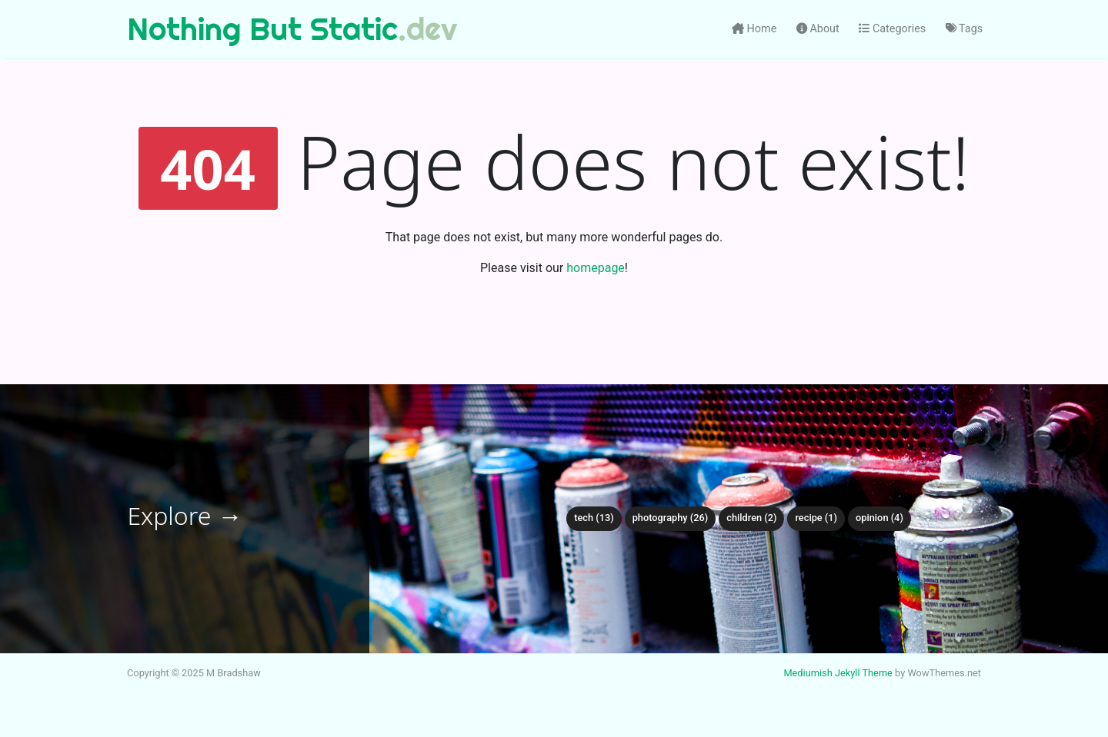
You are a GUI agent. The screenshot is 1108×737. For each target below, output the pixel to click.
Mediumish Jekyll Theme (838, 673)
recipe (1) (816, 517)
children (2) (751, 517)
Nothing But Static (262, 29)
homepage (595, 268)
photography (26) (670, 517)
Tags (964, 28)
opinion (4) (879, 517)
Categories (892, 28)
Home (754, 28)
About (817, 28)
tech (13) (594, 517)
